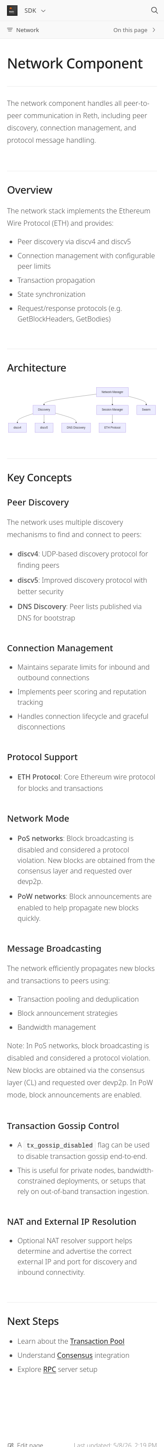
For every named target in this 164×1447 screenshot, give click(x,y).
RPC (49, 1369)
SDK (35, 10)
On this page (135, 30)
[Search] (154, 10)
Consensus (75, 1355)
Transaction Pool (97, 1341)
